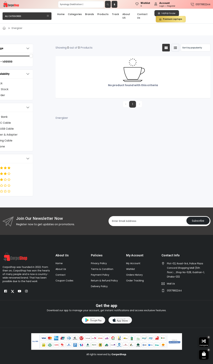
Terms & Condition (102, 269)
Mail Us (171, 283)
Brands (89, 14)
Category (12, 107)
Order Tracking (135, 280)
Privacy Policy (99, 263)
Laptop (166, 13)
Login (161, 6)
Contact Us (142, 16)
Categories (75, 14)
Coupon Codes (64, 280)
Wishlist (130, 269)
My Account (133, 263)
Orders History (134, 275)
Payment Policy (100, 275)
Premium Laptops (170, 19)
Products (103, 14)
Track (115, 14)
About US (126, 16)
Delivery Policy (99, 286)
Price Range (14, 48)
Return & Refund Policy (104, 280)
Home (61, 14)
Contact (61, 275)
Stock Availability (17, 73)
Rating (10, 158)
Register (171, 6)
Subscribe (197, 221)
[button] (93, 320)
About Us (61, 269)
